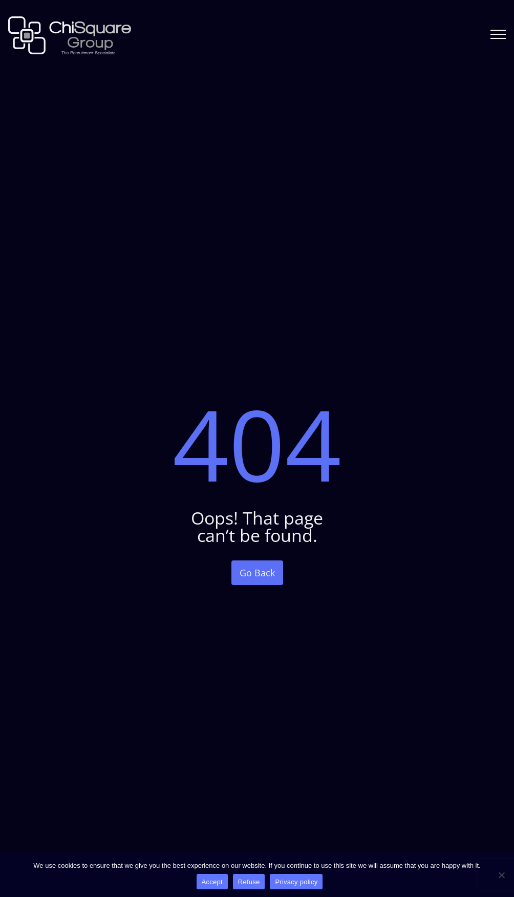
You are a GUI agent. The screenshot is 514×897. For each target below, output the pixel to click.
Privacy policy (296, 882)
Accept (212, 882)
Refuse (249, 882)
